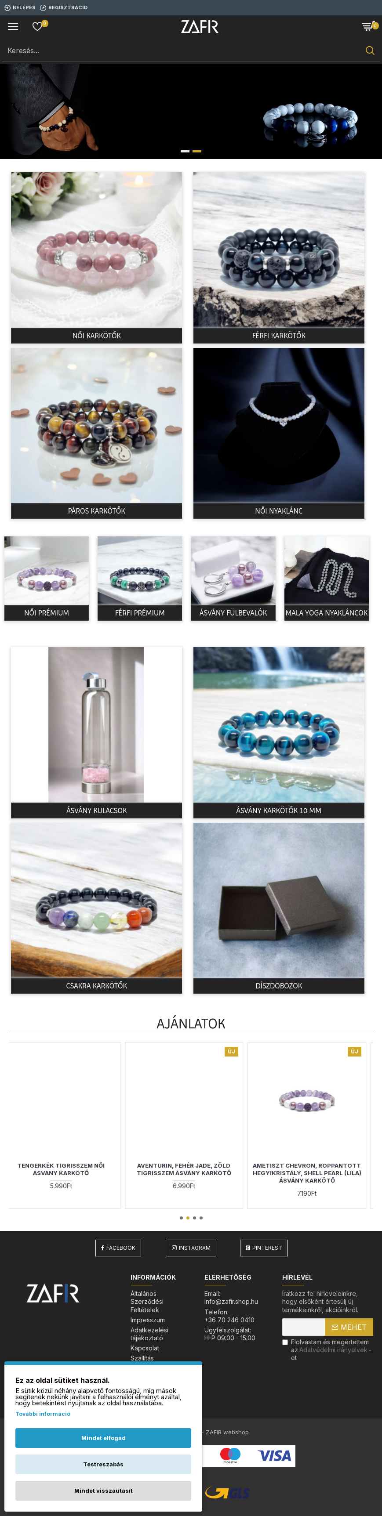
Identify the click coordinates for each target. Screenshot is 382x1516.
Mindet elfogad (103, 1437)
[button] (181, 1217)
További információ (42, 1414)
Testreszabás (103, 1464)
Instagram (195, 1248)
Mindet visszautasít (103, 1490)
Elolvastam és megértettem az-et (326, 1349)
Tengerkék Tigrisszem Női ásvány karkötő (68, 1169)
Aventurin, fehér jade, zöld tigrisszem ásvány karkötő (191, 1169)
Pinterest (267, 1248)
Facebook (120, 1248)
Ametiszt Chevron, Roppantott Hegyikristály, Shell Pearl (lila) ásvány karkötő (314, 1173)
